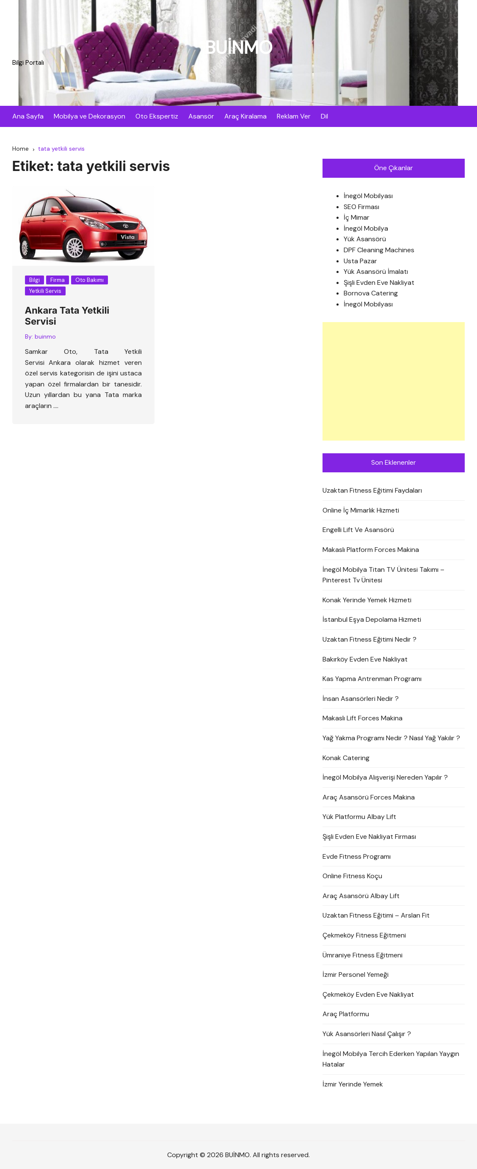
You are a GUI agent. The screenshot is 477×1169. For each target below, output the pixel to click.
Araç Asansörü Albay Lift (361, 895)
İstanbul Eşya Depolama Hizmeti (372, 619)
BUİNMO (239, 47)
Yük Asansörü (365, 238)
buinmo (45, 336)
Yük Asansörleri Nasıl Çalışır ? (367, 1033)
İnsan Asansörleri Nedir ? (361, 698)
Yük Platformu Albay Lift (359, 816)
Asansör (201, 116)
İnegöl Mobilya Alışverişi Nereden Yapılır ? (385, 777)
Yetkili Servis (45, 291)
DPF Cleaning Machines (379, 249)
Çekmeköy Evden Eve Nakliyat (368, 994)
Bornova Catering (371, 293)
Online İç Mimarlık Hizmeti (361, 510)
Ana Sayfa (28, 116)
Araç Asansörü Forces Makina (369, 797)
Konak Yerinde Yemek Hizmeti (367, 600)
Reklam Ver (294, 116)
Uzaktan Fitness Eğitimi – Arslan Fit (376, 915)
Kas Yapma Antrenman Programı (372, 678)
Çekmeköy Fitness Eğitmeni (364, 935)
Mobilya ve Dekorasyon (89, 116)
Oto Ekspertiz (156, 116)
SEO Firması (361, 206)
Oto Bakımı (89, 280)
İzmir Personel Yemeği (356, 974)
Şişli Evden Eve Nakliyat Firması (369, 836)
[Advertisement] (394, 381)
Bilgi (34, 280)
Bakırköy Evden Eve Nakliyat (365, 659)
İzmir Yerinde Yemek (353, 1084)
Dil (324, 116)
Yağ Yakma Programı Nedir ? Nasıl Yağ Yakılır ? (391, 737)
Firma (57, 280)
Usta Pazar (360, 260)
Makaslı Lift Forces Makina (363, 718)
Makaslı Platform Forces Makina (371, 549)
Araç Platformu (346, 1013)
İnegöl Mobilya (366, 228)
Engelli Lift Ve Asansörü (358, 529)
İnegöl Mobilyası (368, 195)
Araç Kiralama (245, 116)
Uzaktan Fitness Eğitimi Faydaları (372, 490)
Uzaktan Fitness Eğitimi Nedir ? (369, 639)
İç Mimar (356, 217)
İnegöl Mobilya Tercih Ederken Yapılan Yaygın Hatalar (391, 1059)
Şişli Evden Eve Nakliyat (379, 282)
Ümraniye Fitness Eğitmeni (363, 955)
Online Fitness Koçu (352, 875)
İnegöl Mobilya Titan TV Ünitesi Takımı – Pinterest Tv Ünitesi (383, 575)
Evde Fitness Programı (357, 856)
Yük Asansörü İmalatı (376, 271)
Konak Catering (346, 757)
